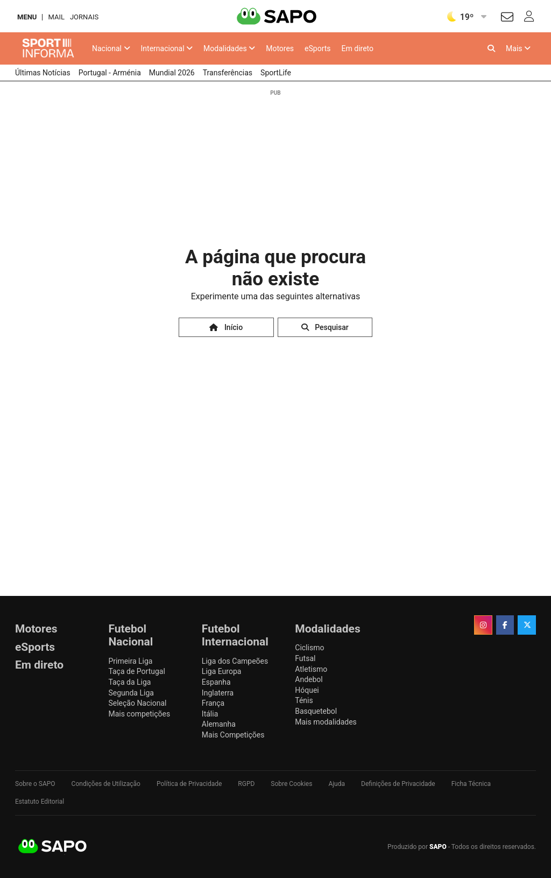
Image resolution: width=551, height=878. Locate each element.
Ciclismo (309, 647)
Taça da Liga (129, 682)
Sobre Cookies (291, 784)
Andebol (308, 679)
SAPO (52, 847)
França (213, 703)
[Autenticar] (507, 18)
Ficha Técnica (471, 784)
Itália (210, 714)
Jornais (84, 16)
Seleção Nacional (137, 703)
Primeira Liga (130, 661)
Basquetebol (316, 711)
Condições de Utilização (106, 784)
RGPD (246, 784)
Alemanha (219, 724)
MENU (27, 16)
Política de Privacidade (189, 784)
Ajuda (336, 784)
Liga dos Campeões (235, 661)
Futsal (305, 658)
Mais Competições (233, 735)
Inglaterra (218, 693)
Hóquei (307, 690)
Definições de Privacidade (398, 784)
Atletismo (311, 669)
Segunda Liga (130, 693)
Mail (56, 16)
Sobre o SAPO (35, 784)
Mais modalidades (326, 722)
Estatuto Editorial (39, 801)
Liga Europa (222, 671)
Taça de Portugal (136, 671)
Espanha (216, 682)
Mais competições (139, 714)
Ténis (304, 700)
